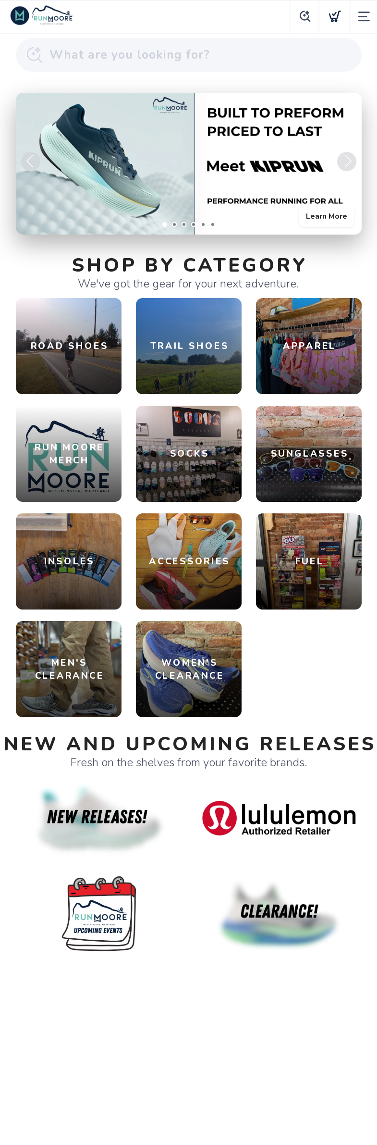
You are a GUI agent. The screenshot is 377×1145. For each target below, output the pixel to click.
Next (346, 161)
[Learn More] (189, 164)
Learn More (326, 216)
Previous (30, 161)
